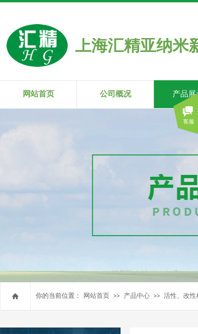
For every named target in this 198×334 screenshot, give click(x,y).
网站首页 (96, 295)
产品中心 (137, 295)
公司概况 (115, 94)
